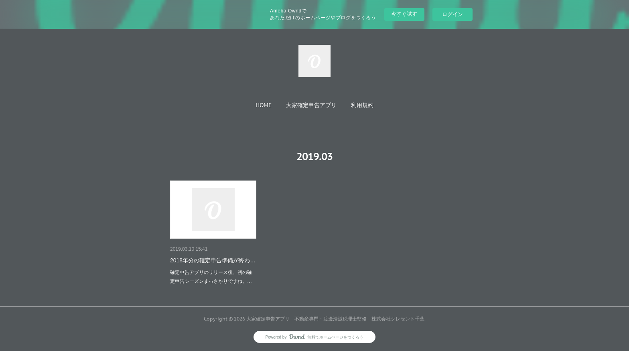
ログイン (452, 14)
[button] (264, 105)
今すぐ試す (404, 14)
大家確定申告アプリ (311, 105)
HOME (264, 105)
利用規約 (362, 105)
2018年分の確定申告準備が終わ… (213, 260)
